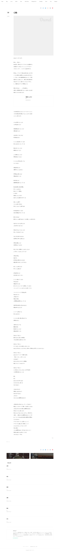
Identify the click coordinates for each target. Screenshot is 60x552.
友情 (7, 465)
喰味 (7, 508)
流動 (7, 497)
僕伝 (7, 476)
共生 (7, 518)
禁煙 (7, 487)
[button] (5, 1)
